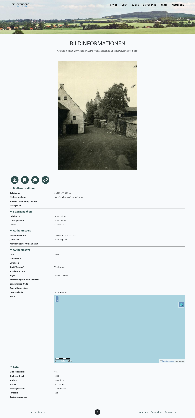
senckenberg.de (38, 412)
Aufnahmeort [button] (20, 249)
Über (124, 6)
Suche (135, 6)
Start (113, 6)
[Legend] (181, 304)
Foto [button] (14, 367)
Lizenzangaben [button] (21, 211)
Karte (164, 6)
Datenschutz (156, 412)
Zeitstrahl (149, 6)
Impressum (143, 412)
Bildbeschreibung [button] (22, 188)
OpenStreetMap (168, 361)
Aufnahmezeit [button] (20, 230)
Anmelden (178, 6)
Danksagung (170, 412)
